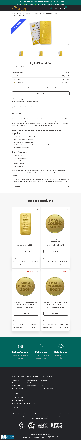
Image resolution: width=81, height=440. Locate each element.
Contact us (15, 380)
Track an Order (32, 383)
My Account (15, 383)
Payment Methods (47, 388)
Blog (42, 383)
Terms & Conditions (18, 388)
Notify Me (40, 93)
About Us (44, 380)
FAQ (42, 385)
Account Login (32, 380)
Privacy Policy (16, 385)
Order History (31, 385)
